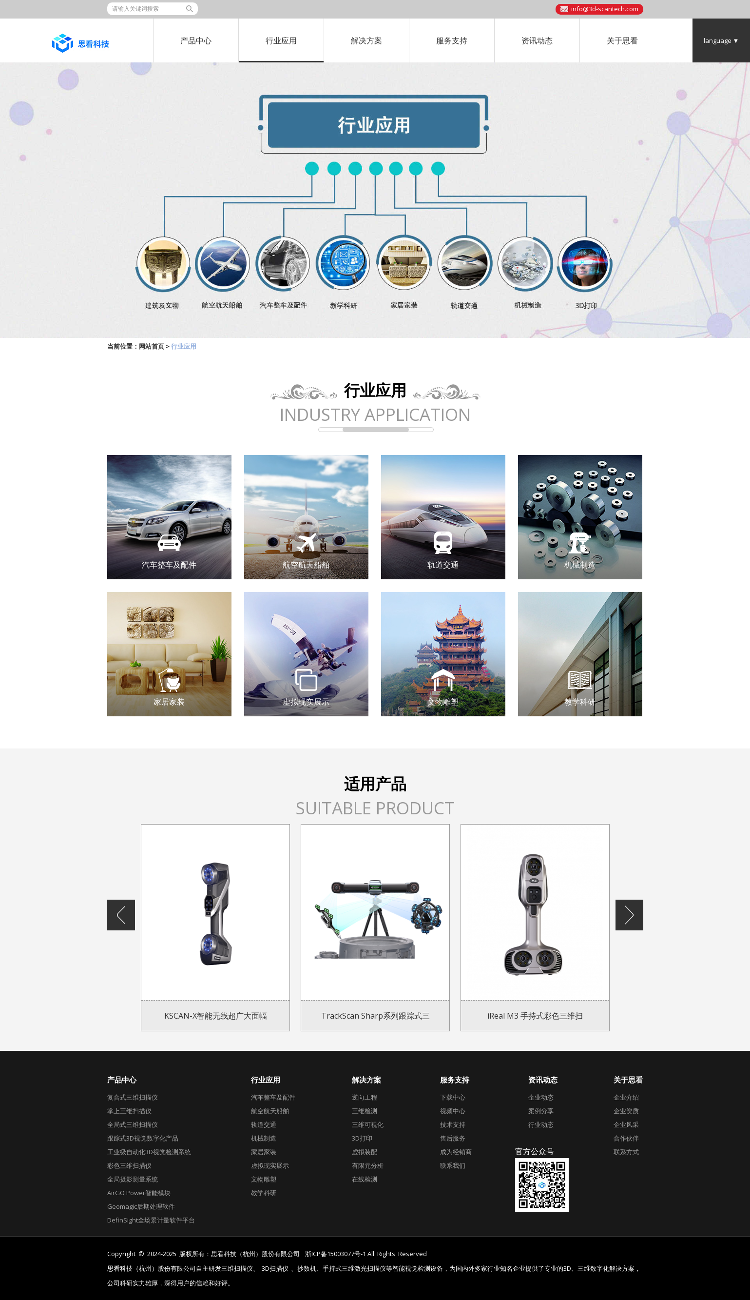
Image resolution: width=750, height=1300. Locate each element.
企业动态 (541, 1097)
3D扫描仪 (275, 1268)
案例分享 (541, 1110)
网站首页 (151, 346)
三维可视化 (368, 1124)
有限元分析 (368, 1165)
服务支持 (451, 40)
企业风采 (626, 1124)
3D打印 (362, 1138)
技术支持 (452, 1124)
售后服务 (452, 1138)
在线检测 (364, 1179)
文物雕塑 (263, 1179)
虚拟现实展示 (270, 1165)
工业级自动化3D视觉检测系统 (149, 1151)
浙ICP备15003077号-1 (335, 1253)
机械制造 (263, 1138)
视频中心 (452, 1110)
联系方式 (626, 1151)
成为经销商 (456, 1151)
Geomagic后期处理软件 (141, 1206)
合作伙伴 (626, 1138)
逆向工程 (364, 1097)
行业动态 (541, 1124)
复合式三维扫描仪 (132, 1097)
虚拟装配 (364, 1151)
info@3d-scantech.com (604, 8)
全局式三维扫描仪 (132, 1124)
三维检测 (364, 1110)
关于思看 (622, 40)
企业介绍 (626, 1097)
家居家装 (263, 1151)
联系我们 (452, 1165)
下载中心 (452, 1097)
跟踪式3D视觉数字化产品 (142, 1138)
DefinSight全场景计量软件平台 (151, 1220)
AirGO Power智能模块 (139, 1192)
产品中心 (196, 40)
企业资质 (626, 1110)
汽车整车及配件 (273, 1097)
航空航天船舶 (270, 1110)
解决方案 (366, 40)
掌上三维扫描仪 (129, 1110)
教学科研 (263, 1192)
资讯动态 (537, 40)
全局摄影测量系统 (132, 1179)
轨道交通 (263, 1124)
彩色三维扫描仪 (129, 1165)
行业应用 (281, 40)
